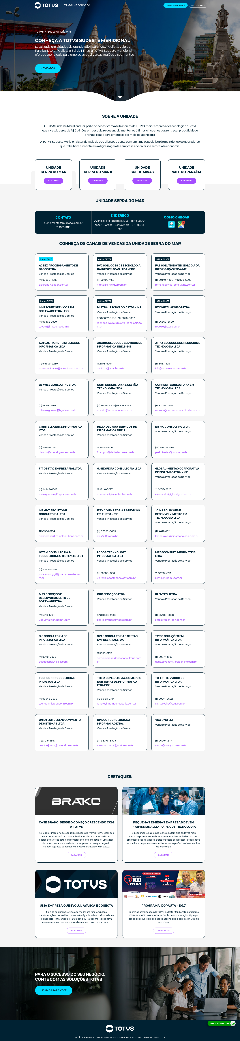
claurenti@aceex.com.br (53, 284)
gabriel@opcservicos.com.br (114, 619)
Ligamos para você (175, 5)
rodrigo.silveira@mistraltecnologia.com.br (119, 325)
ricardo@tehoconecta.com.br (114, 410)
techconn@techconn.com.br (56, 703)
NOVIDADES (48, 68)
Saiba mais (53, 181)
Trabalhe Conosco (77, 5)
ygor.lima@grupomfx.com (54, 619)
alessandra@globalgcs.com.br (173, 494)
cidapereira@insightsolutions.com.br (61, 536)
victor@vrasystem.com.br (171, 745)
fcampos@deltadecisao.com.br (116, 452)
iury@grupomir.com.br (168, 578)
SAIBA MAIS (76, 855)
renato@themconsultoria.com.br (116, 703)
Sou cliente (197, 5)
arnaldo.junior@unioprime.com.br (59, 745)
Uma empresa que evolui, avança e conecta (76, 905)
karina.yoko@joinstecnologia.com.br (176, 536)
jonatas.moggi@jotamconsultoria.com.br (60, 576)
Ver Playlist (164, 931)
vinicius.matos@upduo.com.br (115, 745)
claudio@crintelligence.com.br (57, 452)
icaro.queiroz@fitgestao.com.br (58, 494)
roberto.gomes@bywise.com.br (58, 410)
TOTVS (39, 31)
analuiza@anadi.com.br (111, 368)
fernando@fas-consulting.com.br (175, 284)
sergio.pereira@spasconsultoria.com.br (119, 660)
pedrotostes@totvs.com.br (171, 452)
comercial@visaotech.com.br (115, 494)
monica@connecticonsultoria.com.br (177, 410)
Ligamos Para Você (54, 990)
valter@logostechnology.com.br (116, 578)
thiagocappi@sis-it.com (53, 661)
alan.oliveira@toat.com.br (170, 703)
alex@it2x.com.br (107, 536)
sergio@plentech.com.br (170, 619)
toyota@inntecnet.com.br (54, 326)
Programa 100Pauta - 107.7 (163, 905)
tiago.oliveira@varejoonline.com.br (176, 661)
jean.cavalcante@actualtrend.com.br (61, 368)
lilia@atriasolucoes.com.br (171, 368)
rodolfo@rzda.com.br (167, 326)
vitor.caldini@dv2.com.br (112, 284)
